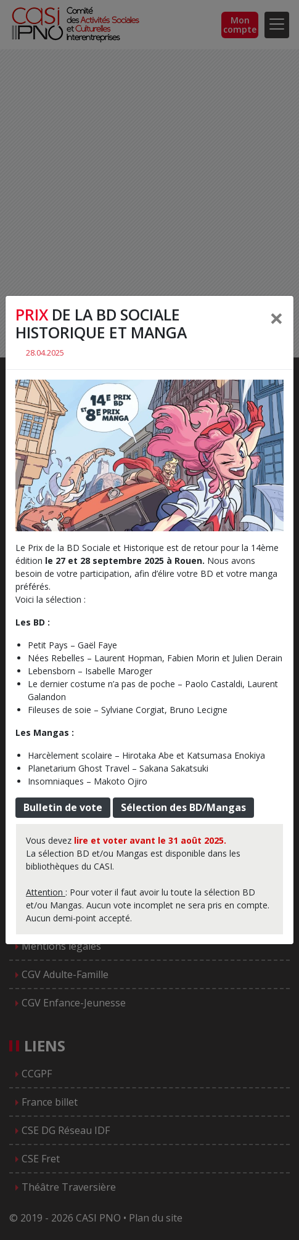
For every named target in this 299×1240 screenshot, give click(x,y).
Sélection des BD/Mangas (183, 807)
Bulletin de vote (62, 807)
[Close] (276, 318)
